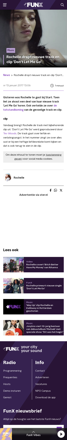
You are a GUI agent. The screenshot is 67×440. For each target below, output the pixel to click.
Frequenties (10, 377)
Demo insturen (12, 391)
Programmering (12, 371)
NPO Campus (43, 391)
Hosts (6, 384)
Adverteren (42, 377)
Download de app (45, 397)
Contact (40, 371)
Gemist (7, 397)
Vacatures (41, 384)
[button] (61, 434)
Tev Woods (9, 133)
